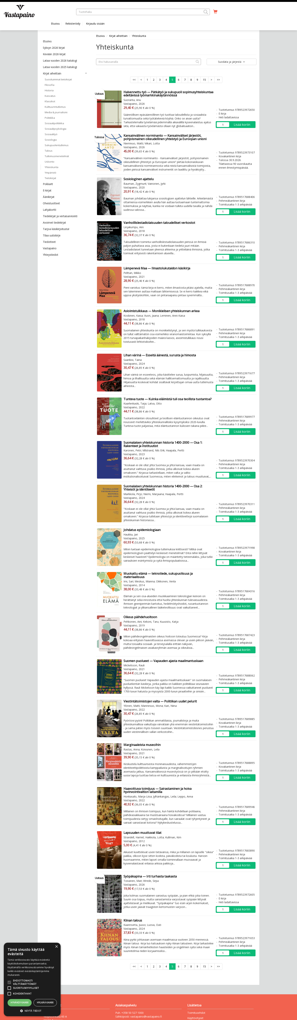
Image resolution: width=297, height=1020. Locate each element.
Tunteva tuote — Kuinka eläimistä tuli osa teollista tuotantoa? (167, 399)
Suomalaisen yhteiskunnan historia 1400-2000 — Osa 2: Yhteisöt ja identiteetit (162, 488)
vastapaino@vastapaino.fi (146, 1016)
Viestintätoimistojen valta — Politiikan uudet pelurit (160, 701)
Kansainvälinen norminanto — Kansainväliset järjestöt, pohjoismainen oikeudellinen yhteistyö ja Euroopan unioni (164, 137)
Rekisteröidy (72, 23)
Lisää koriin (242, 124)
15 (204, 79)
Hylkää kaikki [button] (45, 1002)
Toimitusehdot (196, 1013)
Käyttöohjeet (195, 1018)
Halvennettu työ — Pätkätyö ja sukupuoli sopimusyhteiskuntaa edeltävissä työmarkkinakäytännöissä (168, 94)
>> (218, 79)
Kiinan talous (132, 920)
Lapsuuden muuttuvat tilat (142, 833)
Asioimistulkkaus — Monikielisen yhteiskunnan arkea (161, 311)
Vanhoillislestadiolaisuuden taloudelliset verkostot (159, 223)
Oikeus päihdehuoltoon (140, 617)
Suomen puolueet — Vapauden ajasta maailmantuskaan (163, 661)
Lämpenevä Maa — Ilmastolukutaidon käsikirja (156, 268)
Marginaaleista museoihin (142, 745)
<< (134, 79)
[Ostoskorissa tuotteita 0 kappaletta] (215, 12)
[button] (205, 12)
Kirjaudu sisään (95, 23)
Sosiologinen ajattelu (138, 179)
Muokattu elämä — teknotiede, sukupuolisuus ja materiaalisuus (158, 575)
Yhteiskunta (139, 36)
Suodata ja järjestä (231, 62)
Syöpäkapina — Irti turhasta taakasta (150, 876)
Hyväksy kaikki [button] (20, 1002)
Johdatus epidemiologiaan (142, 530)
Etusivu (55, 23)
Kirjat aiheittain (118, 36)
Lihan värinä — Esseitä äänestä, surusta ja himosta (159, 355)
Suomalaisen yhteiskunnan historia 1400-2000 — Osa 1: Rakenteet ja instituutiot (162, 444)
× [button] (56, 946)
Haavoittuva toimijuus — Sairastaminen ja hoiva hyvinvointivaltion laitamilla (157, 790)
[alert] (32, 979)
